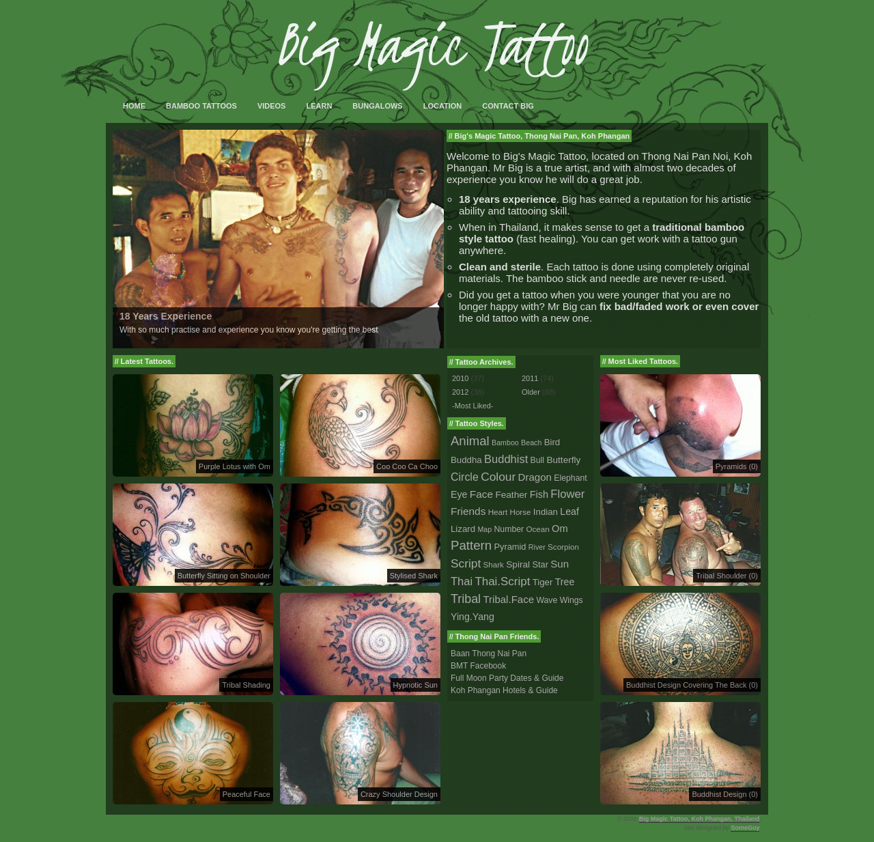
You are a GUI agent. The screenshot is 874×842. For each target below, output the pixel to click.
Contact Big (508, 106)
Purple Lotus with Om (234, 466)
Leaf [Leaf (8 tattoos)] (569, 511)
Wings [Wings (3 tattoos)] (571, 600)
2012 (460, 392)
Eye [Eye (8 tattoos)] (459, 494)
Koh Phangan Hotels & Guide (504, 690)
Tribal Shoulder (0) (727, 576)
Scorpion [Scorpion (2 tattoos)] (563, 546)
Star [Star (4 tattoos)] (540, 564)
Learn (319, 106)
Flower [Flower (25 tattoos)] (567, 494)
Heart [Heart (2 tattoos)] (497, 511)
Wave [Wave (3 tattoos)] (546, 600)
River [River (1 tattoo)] (537, 547)
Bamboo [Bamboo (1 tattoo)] (505, 442)
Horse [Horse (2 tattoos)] (520, 511)
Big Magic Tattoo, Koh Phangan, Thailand (699, 818)
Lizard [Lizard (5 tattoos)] (463, 529)
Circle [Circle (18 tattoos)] (465, 477)
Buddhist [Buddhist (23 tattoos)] (506, 459)
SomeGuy (745, 827)
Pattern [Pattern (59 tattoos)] (471, 545)
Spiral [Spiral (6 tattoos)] (518, 564)
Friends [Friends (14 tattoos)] (468, 511)
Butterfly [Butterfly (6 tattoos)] (563, 460)
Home (134, 106)
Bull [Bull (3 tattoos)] (537, 460)
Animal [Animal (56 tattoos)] (470, 441)
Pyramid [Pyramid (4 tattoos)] (510, 547)
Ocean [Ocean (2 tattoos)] (537, 528)
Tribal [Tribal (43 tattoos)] (466, 599)
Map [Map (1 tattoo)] (484, 529)
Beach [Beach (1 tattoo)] (531, 442)
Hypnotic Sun (415, 685)
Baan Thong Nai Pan (488, 653)
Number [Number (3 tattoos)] (509, 529)
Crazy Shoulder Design (399, 794)
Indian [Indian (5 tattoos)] (545, 512)
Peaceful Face (246, 794)
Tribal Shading (246, 685)
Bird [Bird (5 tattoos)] (552, 442)
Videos (271, 106)
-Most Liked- (473, 406)
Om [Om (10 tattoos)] (560, 528)
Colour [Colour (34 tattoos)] (498, 476)
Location (442, 106)
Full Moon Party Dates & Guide (507, 678)
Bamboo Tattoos (201, 106)
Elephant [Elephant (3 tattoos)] (570, 478)
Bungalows (377, 106)
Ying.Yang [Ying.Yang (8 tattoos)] (472, 616)
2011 (530, 378)
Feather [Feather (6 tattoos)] (511, 495)
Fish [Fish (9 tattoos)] (539, 494)
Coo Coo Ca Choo (407, 466)
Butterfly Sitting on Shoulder (224, 576)
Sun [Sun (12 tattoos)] (559, 564)
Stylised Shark (414, 576)
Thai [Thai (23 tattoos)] (462, 581)
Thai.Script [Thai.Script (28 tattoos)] (502, 581)
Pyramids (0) (737, 466)
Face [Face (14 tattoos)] (481, 494)
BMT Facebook (478, 666)
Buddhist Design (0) (725, 794)
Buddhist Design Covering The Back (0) (692, 685)
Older (531, 392)
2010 (460, 378)
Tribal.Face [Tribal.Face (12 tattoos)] (508, 599)
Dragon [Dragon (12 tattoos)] (535, 477)
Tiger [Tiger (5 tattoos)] (543, 582)
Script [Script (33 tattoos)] (466, 563)
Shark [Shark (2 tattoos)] (493, 564)
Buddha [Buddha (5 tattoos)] (466, 460)
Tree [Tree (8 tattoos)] (565, 581)
